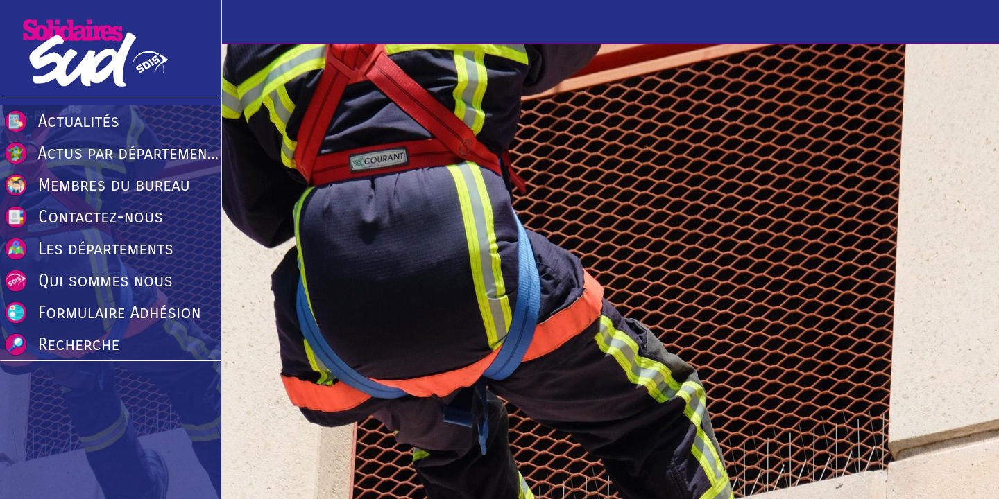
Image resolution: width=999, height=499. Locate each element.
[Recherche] (971, 22)
